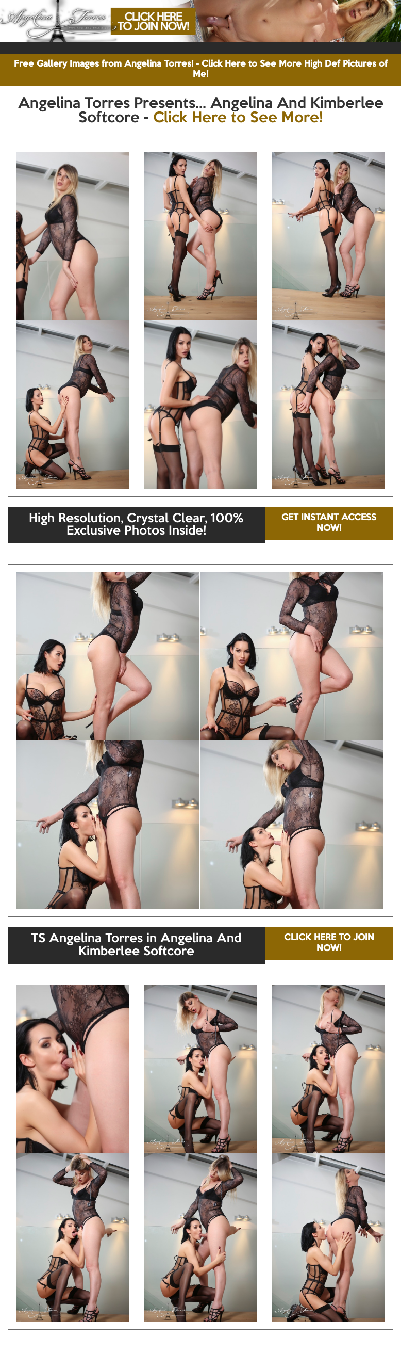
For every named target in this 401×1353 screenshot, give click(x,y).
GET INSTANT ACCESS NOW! (328, 523)
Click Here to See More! (238, 118)
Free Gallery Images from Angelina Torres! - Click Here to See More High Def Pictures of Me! (201, 69)
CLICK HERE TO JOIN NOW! (329, 943)
